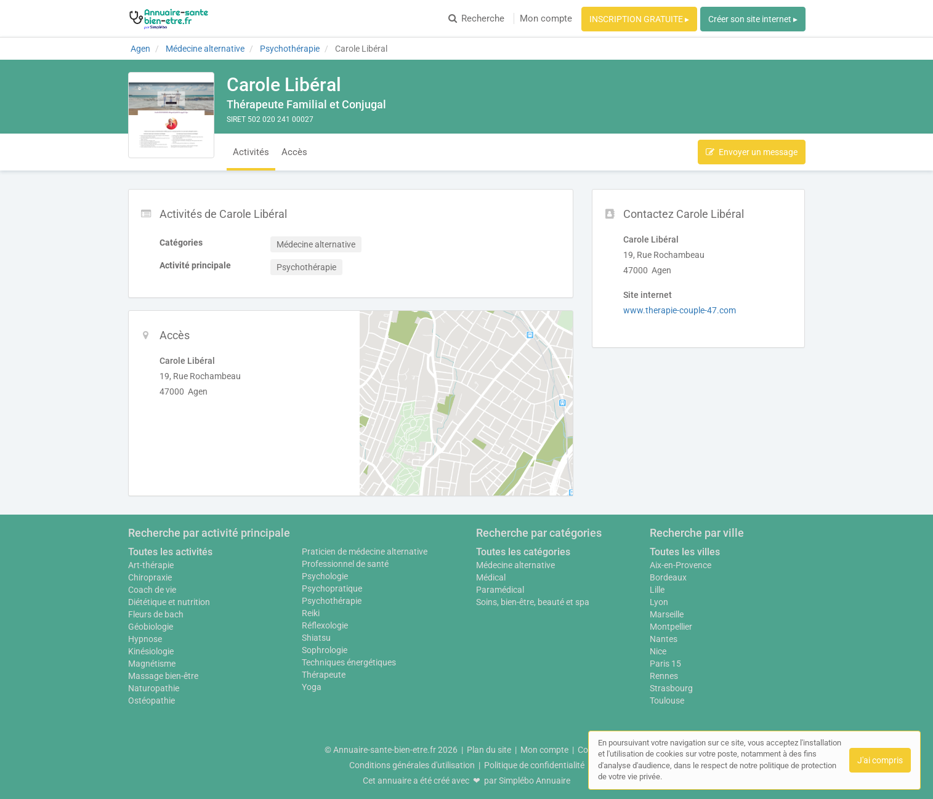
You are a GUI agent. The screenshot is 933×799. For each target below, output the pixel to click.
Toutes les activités (170, 552)
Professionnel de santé (345, 564)
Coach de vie (152, 590)
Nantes (663, 639)
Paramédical (500, 590)
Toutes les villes (685, 552)
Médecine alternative (515, 565)
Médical (491, 577)
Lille (657, 590)
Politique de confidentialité (534, 765)
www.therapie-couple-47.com (679, 310)
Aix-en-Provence (680, 565)
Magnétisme (152, 664)
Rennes (664, 676)
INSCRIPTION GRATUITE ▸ (639, 19)
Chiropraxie (150, 577)
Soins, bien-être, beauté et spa (532, 602)
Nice (658, 651)
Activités (251, 152)
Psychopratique (332, 588)
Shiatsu (316, 638)
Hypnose (145, 639)
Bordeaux (668, 577)
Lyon (659, 602)
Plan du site (489, 750)
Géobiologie (150, 627)
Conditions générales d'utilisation (412, 765)
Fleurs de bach (156, 614)
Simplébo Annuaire (534, 780)
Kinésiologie (151, 651)
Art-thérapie (151, 565)
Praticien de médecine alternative (364, 551)
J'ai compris (880, 760)
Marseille (667, 614)
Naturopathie (153, 688)
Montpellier (671, 627)
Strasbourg (671, 688)
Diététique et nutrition (169, 602)
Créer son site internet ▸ (753, 19)
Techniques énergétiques (349, 662)
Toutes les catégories (523, 552)
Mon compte (546, 18)
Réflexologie (325, 625)
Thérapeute (323, 675)
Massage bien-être (163, 676)
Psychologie (325, 576)
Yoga (311, 687)
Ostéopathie (151, 700)
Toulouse (667, 700)
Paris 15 (665, 664)
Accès (294, 152)
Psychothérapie (331, 601)
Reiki (311, 613)
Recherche (476, 18)
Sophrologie (324, 650)
